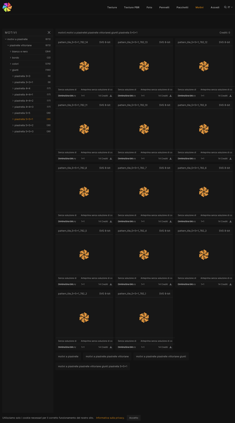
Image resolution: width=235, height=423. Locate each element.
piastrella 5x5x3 (32, 131)
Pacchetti (182, 7)
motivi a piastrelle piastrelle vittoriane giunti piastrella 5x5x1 (94, 366)
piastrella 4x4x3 (32, 107)
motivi (63, 32)
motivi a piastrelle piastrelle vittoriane (109, 356)
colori (31, 64)
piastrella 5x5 (32, 113)
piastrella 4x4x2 (32, 101)
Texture (112, 7)
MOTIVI (11, 32)
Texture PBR (131, 7)
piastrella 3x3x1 (32, 82)
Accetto (133, 417)
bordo (31, 58)
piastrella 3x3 (32, 76)
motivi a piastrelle (29, 39)
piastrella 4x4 (32, 88)
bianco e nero (31, 51)
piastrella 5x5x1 (32, 119)
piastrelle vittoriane (30, 45)
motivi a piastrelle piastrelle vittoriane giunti (163, 356)
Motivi (200, 7)
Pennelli (164, 7)
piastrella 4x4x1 (32, 95)
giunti (31, 70)
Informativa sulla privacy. (110, 417)
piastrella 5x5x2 (32, 125)
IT (230, 7)
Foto (149, 7)
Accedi (215, 7)
